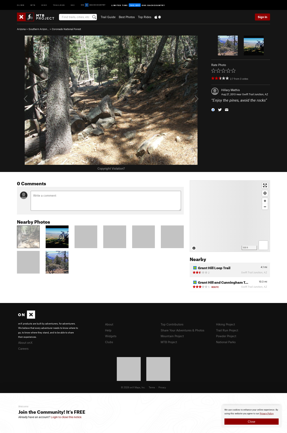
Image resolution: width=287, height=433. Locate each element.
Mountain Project (172, 336)
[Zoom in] (265, 201)
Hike (44, 5)
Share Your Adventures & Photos (182, 330)
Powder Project (226, 336)
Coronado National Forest (66, 29)
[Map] (230, 216)
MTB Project (169, 342)
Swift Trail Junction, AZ (255, 94)
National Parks (226, 342)
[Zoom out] (265, 207)
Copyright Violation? (111, 168)
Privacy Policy (266, 413)
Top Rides (144, 17)
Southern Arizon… (39, 29)
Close (251, 421)
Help (108, 330)
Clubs (109, 342)
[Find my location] (265, 193)
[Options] (263, 245)
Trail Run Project (227, 330)
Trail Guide (108, 17)
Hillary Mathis (230, 90)
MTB (32, 5)
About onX (25, 342)
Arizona (21, 29)
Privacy (162, 387)
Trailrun (59, 5)
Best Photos (127, 17)
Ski (73, 5)
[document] (251, 416)
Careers (23, 348)
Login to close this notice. (66, 417)
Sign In (262, 17)
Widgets (110, 336)
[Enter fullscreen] (265, 185)
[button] (213, 109)
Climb (21, 5)
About (109, 324)
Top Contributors (172, 324)
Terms (152, 387)
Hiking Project (225, 324)
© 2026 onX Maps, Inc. (133, 387)
